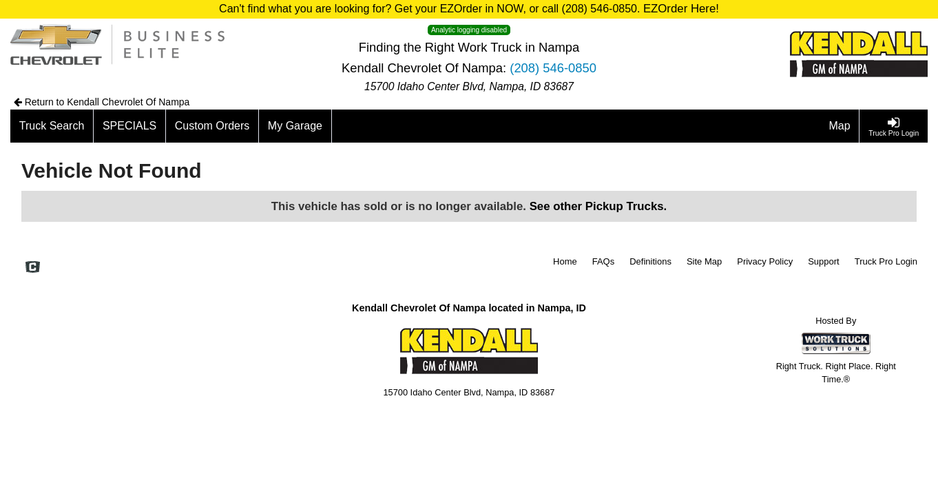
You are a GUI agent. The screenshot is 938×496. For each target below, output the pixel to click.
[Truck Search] (52, 126)
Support (824, 261)
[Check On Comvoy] (33, 267)
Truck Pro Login (886, 261)
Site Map (704, 261)
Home (565, 261)
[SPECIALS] (130, 126)
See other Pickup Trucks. (598, 206)
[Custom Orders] (212, 126)
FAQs (603, 261)
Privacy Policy (765, 261)
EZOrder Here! (681, 8)
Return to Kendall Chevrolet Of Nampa (102, 101)
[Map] (840, 126)
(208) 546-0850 (553, 68)
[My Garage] (295, 126)
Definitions (650, 261)
